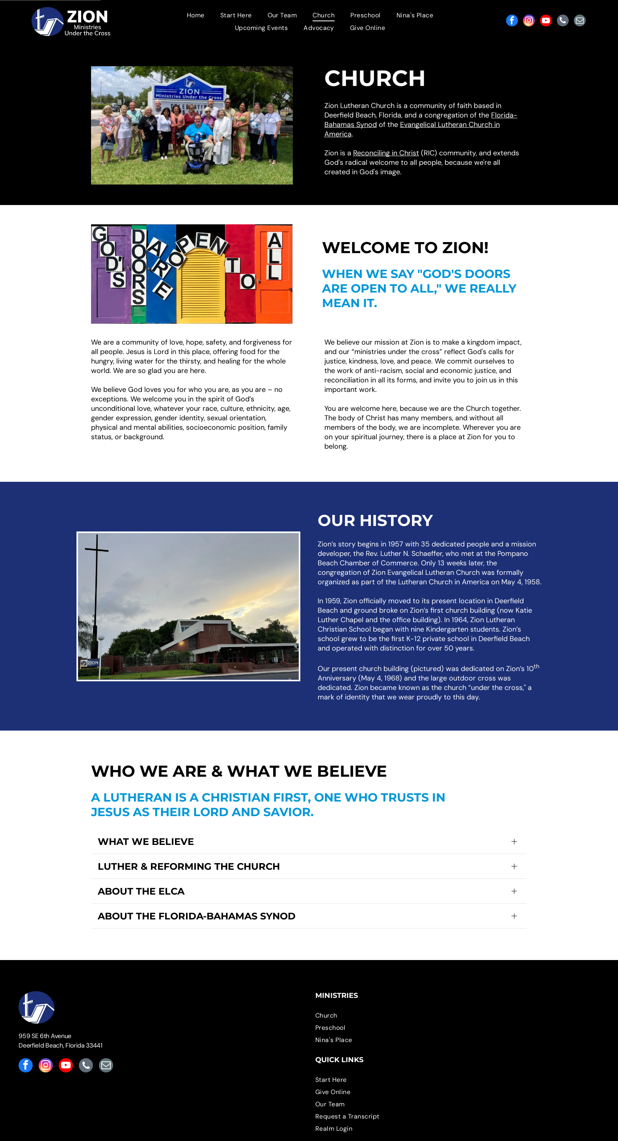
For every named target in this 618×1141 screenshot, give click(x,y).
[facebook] (512, 21)
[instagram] (529, 21)
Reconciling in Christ (386, 153)
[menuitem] (195, 15)
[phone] (563, 21)
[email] (580, 21)
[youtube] (546, 21)
